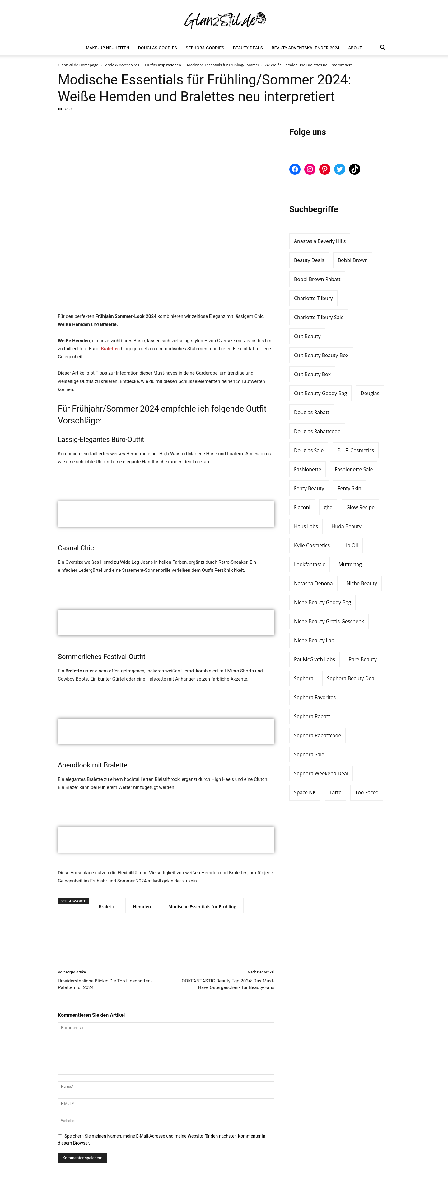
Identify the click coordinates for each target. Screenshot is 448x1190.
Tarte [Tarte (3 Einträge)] (335, 792)
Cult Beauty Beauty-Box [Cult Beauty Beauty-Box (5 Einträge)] (321, 355)
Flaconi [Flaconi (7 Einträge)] (302, 507)
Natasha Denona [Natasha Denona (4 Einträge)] (313, 583)
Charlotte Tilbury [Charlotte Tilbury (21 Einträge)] (313, 298)
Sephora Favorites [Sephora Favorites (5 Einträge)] (315, 697)
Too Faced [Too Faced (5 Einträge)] (367, 792)
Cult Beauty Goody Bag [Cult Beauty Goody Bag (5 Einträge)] (320, 393)
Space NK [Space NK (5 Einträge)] (305, 792)
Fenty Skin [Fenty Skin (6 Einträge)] (349, 488)
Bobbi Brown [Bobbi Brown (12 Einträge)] (353, 260)
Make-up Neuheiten (107, 47)
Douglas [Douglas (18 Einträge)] (370, 393)
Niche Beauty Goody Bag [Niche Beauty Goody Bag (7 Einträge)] (322, 602)
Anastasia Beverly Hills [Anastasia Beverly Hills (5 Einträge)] (320, 241)
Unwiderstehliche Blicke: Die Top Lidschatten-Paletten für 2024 (105, 984)
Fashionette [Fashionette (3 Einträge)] (307, 469)
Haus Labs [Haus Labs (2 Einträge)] (306, 526)
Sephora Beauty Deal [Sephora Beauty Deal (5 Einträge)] (351, 678)
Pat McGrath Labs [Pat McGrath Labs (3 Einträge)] (314, 659)
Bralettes (110, 348)
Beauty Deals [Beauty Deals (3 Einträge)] (309, 260)
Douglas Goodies (157, 47)
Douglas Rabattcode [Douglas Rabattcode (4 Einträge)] (317, 431)
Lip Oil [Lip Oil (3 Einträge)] (350, 545)
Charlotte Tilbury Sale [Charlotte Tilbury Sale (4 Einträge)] (318, 317)
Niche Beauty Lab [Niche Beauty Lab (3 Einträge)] (314, 640)
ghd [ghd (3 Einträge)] (328, 507)
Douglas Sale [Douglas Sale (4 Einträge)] (309, 450)
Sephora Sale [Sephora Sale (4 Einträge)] (309, 754)
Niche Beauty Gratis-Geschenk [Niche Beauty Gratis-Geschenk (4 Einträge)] (329, 621)
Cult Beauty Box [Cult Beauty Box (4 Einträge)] (312, 374)
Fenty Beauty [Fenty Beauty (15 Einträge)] (309, 488)
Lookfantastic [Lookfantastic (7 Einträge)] (309, 564)
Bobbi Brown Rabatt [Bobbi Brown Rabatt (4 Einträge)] (317, 279)
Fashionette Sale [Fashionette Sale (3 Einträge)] (354, 469)
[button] (382, 48)
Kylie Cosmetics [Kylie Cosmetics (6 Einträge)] (312, 545)
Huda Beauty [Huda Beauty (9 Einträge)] (347, 526)
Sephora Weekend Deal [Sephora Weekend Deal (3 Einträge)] (321, 773)
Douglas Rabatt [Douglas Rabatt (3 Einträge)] (311, 412)
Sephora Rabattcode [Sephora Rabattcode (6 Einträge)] (317, 735)
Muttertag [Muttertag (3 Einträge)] (350, 564)
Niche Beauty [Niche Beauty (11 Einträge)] (361, 583)
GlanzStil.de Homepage (78, 65)
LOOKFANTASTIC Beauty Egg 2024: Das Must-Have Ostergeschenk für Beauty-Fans (226, 984)
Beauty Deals (248, 47)
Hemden (142, 907)
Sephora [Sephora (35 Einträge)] (303, 678)
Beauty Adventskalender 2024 (305, 47)
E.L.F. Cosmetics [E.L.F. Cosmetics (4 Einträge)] (355, 450)
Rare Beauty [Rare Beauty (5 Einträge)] (362, 659)
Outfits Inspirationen (163, 65)
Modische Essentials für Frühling (202, 907)
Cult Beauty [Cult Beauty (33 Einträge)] (307, 336)
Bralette (107, 907)
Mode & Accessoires (121, 65)
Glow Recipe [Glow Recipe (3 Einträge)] (360, 507)
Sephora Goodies (205, 47)
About (355, 47)
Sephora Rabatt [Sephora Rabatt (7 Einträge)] (312, 716)
